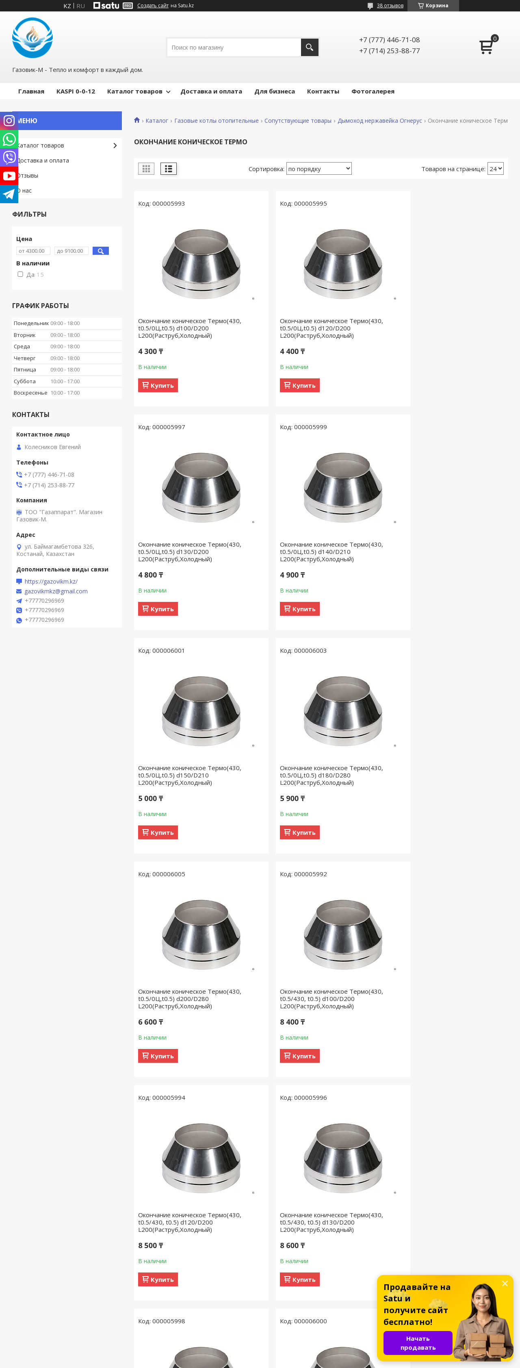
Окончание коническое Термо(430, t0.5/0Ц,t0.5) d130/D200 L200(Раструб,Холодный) (444, 328)
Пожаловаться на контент (310, 1360)
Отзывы (27, 175)
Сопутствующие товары (298, 120)
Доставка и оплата (211, 91)
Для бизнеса (274, 91)
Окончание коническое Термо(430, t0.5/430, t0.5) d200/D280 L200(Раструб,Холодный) (316, 1222)
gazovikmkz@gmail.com (56, 591)
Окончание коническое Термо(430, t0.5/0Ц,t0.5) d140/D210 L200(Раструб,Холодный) (189, 551)
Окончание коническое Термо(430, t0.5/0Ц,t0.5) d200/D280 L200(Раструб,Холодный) (189, 775)
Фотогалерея (372, 91)
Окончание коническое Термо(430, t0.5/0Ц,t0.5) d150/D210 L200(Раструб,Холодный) (316, 551)
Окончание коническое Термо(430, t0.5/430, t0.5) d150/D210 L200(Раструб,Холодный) (444, 999)
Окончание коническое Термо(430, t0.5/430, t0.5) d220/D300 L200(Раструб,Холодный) (444, 1222)
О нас (24, 190)
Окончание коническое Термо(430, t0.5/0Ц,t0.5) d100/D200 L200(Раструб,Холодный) (189, 328)
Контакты (323, 91)
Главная (31, 91)
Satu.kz (297, 1352)
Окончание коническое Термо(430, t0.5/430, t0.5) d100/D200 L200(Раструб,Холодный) (316, 775)
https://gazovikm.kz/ (51, 581)
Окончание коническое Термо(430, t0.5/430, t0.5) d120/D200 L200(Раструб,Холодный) (444, 775)
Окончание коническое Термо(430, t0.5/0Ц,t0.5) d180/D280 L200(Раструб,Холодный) (444, 551)
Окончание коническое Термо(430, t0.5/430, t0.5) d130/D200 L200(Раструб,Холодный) (189, 999)
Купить (162, 385)
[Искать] (309, 47)
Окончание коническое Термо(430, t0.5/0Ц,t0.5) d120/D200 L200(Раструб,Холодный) (316, 328)
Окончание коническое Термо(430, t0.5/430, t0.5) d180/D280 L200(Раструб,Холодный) (189, 1222)
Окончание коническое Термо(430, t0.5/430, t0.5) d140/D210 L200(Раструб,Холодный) (316, 999)
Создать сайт (153, 6)
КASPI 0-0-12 (75, 91)
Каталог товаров (134, 91)
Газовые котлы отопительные (216, 120)
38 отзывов (390, 5)
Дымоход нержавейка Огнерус (380, 120)
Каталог (156, 120)
